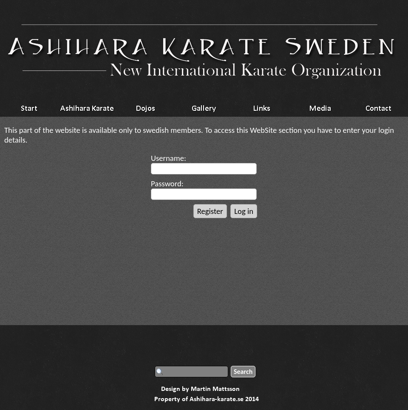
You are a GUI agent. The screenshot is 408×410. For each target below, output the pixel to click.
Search (243, 372)
